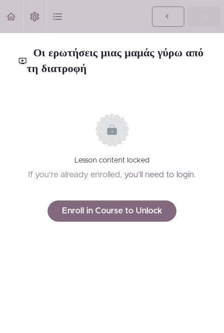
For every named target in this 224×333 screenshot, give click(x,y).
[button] (11, 16)
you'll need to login (159, 175)
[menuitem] (34, 16)
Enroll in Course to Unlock (112, 211)
